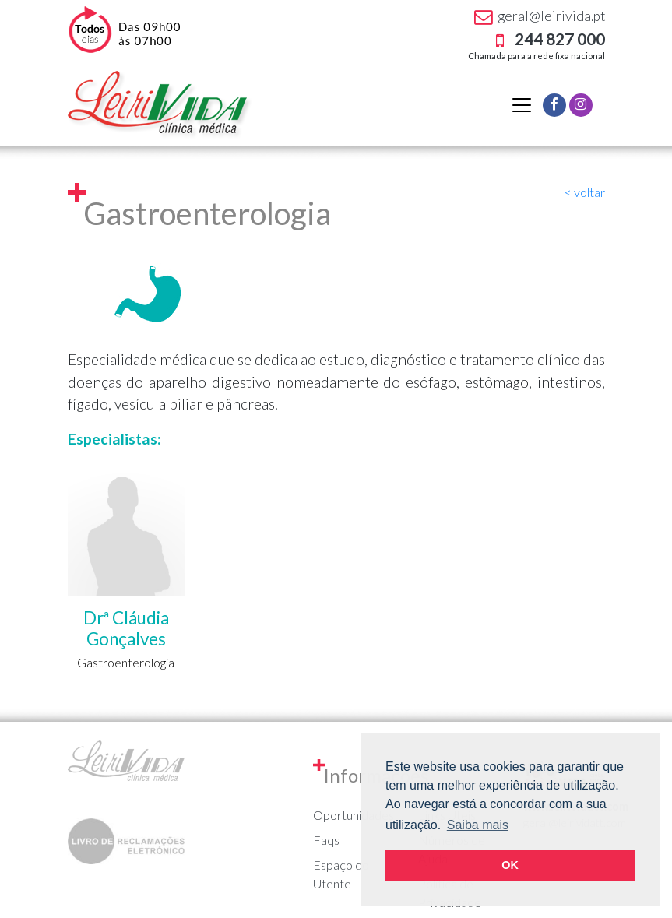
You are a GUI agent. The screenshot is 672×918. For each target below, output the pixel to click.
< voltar (585, 192)
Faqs (326, 839)
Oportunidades (353, 814)
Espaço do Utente (341, 874)
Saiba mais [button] (477, 825)
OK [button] (510, 865)
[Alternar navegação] (522, 105)
